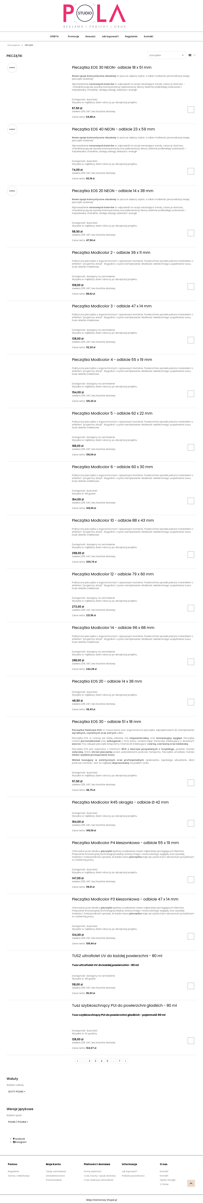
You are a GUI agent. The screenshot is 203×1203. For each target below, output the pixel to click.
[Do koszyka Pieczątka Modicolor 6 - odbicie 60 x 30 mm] (191, 501)
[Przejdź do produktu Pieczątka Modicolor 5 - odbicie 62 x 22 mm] (38, 414)
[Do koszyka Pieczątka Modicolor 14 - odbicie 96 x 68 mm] (191, 662)
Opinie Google (168, 1179)
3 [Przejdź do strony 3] (95, 1061)
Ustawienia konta (55, 1175)
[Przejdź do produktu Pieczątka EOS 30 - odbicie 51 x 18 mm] (38, 722)
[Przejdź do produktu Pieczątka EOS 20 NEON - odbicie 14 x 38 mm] (38, 191)
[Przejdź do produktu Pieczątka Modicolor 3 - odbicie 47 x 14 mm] (38, 307)
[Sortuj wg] (166, 55)
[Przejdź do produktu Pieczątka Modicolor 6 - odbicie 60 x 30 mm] (38, 467)
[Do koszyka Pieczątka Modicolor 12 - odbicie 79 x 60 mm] (191, 608)
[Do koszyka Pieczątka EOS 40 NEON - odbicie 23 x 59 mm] (191, 171)
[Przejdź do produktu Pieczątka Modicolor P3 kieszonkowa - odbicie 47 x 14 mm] (38, 900)
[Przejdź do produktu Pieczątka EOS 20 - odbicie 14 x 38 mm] (38, 682)
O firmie (164, 1183)
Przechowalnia (54, 1179)
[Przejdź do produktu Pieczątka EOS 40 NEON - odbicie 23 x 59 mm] (38, 130)
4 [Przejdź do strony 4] (101, 1061)
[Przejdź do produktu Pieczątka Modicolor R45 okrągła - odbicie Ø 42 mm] (38, 803)
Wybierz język (14, 1115)
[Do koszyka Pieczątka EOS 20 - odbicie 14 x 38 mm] (191, 702)
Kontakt (164, 1171)
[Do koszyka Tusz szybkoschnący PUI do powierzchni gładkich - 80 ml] (191, 1041)
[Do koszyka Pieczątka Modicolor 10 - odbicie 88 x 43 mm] (191, 554)
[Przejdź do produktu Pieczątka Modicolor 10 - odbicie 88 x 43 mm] (38, 521)
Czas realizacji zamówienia (99, 1179)
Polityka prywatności (133, 1175)
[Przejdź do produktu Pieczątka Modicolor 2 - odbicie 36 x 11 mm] (38, 253)
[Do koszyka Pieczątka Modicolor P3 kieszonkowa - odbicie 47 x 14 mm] (191, 936)
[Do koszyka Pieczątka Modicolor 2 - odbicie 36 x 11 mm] (191, 286)
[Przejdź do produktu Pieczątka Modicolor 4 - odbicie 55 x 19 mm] (38, 360)
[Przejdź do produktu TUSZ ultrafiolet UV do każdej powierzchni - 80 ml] (38, 956)
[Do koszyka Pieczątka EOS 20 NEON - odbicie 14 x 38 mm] (191, 233)
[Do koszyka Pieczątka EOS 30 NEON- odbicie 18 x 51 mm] (191, 109)
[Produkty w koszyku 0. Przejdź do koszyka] (137, 15)
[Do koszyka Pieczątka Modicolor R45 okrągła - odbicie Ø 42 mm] (191, 823)
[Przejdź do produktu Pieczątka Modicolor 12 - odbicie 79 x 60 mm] (38, 575)
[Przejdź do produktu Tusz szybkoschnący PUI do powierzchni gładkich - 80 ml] (38, 1006)
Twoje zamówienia (56, 1171)
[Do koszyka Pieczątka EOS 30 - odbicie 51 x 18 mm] (191, 783)
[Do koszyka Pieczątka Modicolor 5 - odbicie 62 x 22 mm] (191, 447)
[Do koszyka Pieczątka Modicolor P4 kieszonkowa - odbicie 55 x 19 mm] (191, 879)
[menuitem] (56, 36)
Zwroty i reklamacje (19, 1175)
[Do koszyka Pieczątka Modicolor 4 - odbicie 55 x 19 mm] (191, 394)
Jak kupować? (130, 1171)
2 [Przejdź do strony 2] (89, 1061)
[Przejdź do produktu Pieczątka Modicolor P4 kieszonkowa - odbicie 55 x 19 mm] (38, 843)
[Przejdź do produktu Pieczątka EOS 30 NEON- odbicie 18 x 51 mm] (38, 68)
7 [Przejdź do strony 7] (119, 1061)
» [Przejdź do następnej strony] (125, 1061)
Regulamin (14, 1171)
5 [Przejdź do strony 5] (107, 1061)
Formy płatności (93, 1171)
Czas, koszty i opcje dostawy (100, 1175)
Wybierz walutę (15, 1085)
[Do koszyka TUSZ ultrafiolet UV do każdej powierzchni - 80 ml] (191, 986)
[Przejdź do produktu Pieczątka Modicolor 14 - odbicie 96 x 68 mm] (38, 628)
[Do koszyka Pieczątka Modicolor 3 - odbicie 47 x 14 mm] (191, 340)
